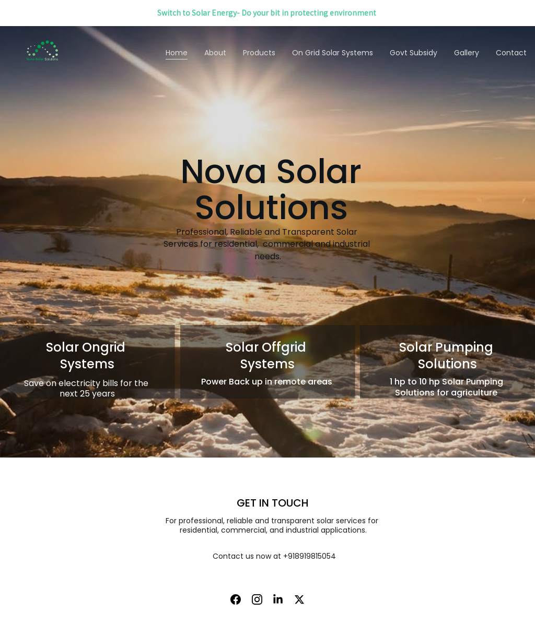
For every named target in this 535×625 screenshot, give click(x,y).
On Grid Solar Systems (332, 52)
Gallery (466, 52)
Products (259, 52)
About (215, 52)
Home (177, 52)
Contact (511, 52)
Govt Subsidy (413, 52)
